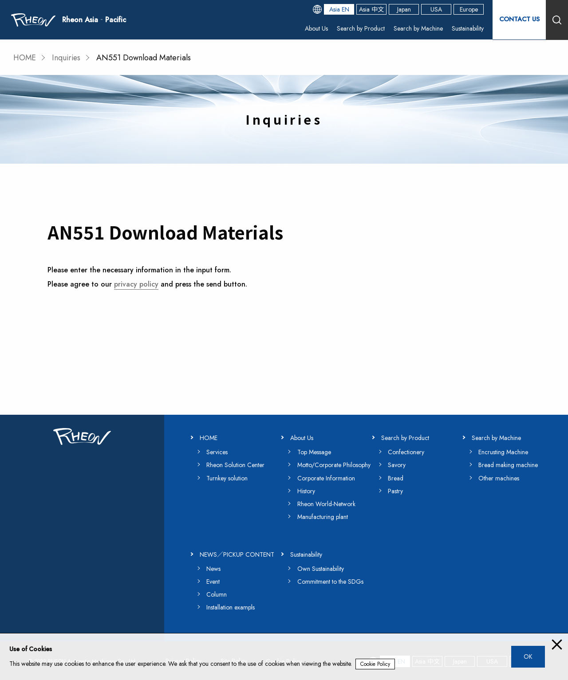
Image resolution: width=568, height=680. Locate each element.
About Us (316, 28)
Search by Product (361, 28)
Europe (469, 9)
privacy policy (136, 284)
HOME (25, 57)
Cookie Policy (375, 664)
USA (436, 9)
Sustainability (468, 28)
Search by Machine (418, 28)
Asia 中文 (371, 9)
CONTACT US (519, 20)
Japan (404, 9)
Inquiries (68, 57)
